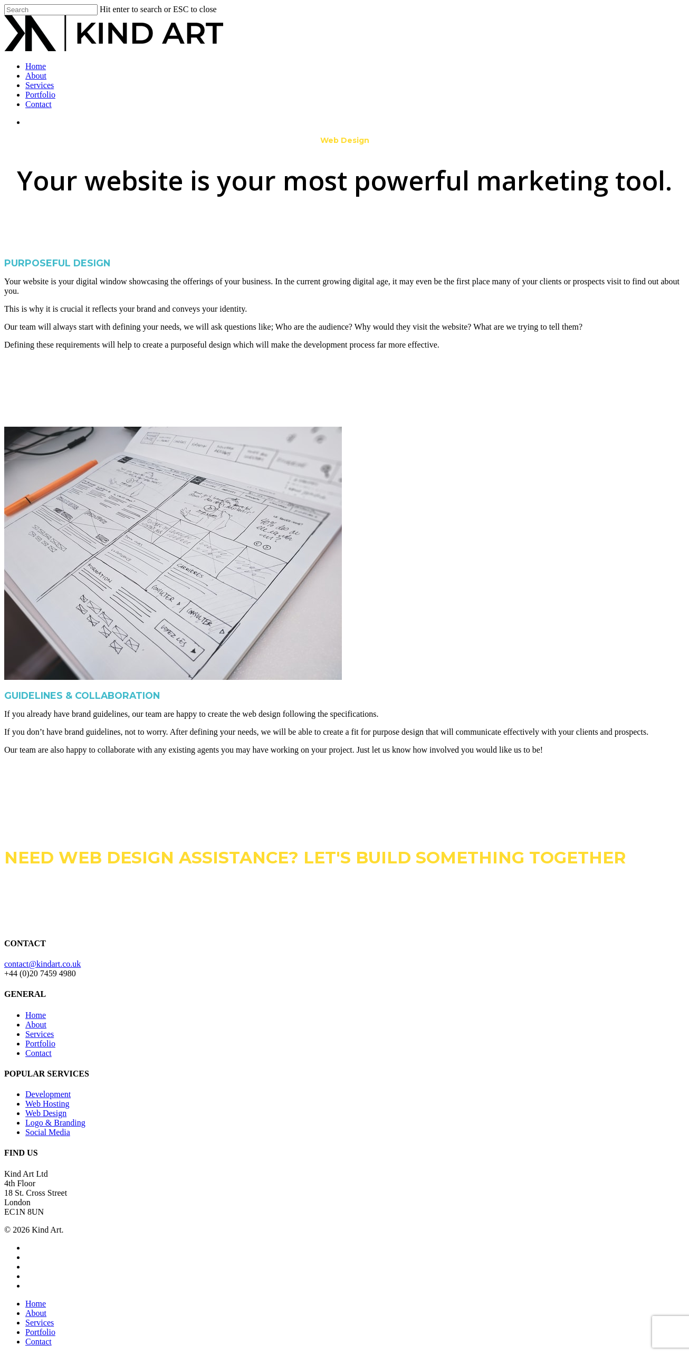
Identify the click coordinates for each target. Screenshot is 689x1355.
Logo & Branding (55, 1122)
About (35, 75)
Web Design (45, 1113)
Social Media (47, 1132)
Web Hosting (47, 1103)
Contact (38, 104)
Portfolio (40, 94)
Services (39, 85)
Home (35, 66)
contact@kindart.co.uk (42, 963)
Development (48, 1094)
